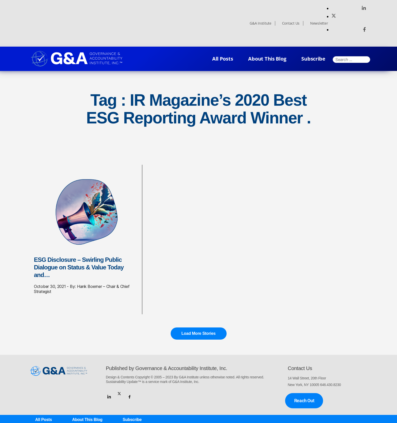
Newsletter (319, 23)
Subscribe (313, 58)
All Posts (222, 58)
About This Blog (267, 58)
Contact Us (291, 23)
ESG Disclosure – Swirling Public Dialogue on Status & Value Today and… (79, 267)
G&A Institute (260, 23)
